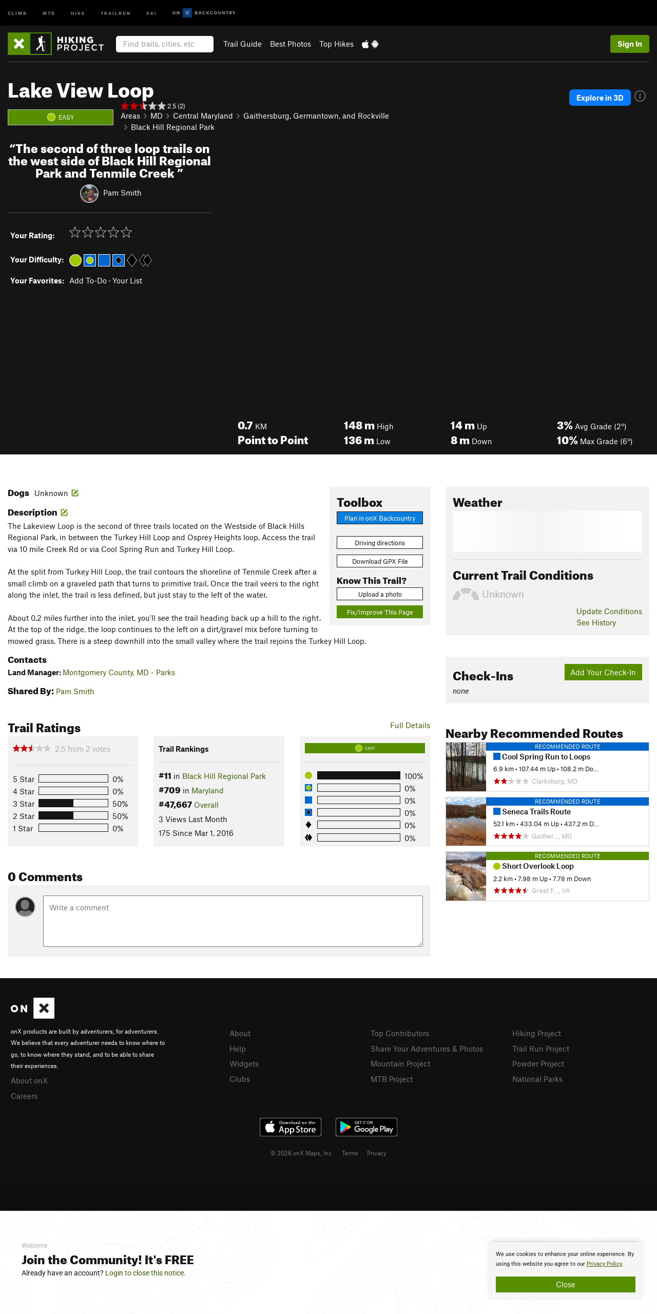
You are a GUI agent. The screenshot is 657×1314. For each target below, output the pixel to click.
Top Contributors (400, 1033)
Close (565, 1284)
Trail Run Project (540, 1048)
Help (237, 1048)
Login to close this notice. (145, 1273)
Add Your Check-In (603, 672)
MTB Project (392, 1078)
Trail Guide (242, 43)
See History (596, 622)
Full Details (410, 725)
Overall (206, 804)
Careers (24, 1095)
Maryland (207, 790)
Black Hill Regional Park (173, 126)
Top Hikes (336, 43)
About (239, 1033)
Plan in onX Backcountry (379, 518)
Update (609, 611)
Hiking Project (536, 1033)
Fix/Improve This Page (380, 612)
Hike (78, 12)
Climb (17, 12)
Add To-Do (88, 280)
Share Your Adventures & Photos (427, 1048)
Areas (130, 115)
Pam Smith (122, 192)
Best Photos (290, 43)
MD (156, 115)
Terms (350, 1152)
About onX (29, 1080)
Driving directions (380, 543)
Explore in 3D (600, 97)
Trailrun (116, 12)
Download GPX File (380, 561)
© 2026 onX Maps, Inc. (301, 1152)
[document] (565, 1270)
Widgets (244, 1063)
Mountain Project (400, 1063)
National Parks (537, 1078)
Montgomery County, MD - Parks (119, 672)
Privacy (377, 1152)
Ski (151, 12)
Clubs (239, 1078)
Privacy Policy (604, 1264)
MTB (49, 12)
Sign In (629, 43)
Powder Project (538, 1063)
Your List (127, 280)
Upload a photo (380, 594)
